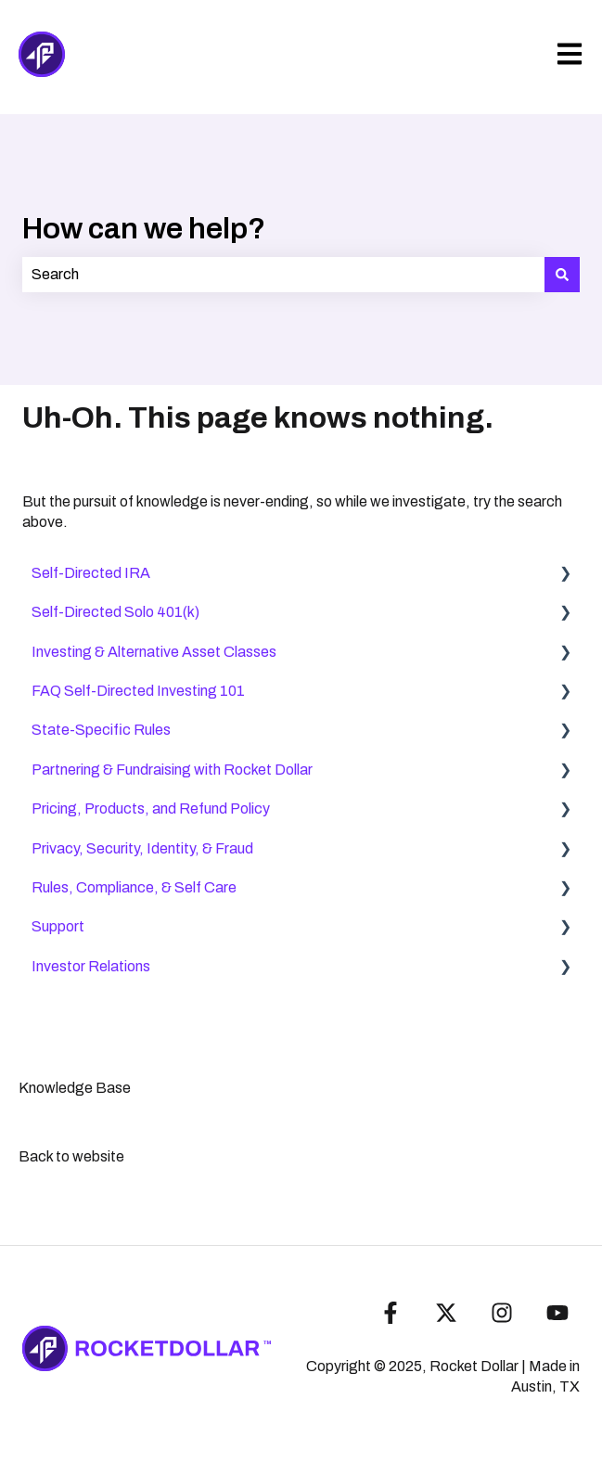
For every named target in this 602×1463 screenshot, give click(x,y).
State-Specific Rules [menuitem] (101, 730)
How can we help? (143, 228)
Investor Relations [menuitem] (91, 966)
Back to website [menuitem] (71, 1156)
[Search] (562, 274)
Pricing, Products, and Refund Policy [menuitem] (151, 808)
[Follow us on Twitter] (446, 1312)
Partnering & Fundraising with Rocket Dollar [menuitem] (172, 769)
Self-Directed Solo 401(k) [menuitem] (115, 612)
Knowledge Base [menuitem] (75, 1088)
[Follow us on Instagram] (502, 1312)
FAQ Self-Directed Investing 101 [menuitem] (138, 691)
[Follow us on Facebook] (390, 1312)
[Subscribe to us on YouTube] (557, 1312)
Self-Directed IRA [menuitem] (91, 573)
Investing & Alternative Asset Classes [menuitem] (154, 652)
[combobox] (283, 274)
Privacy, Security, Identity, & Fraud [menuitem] (142, 848)
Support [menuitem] (58, 926)
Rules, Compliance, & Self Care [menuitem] (134, 887)
